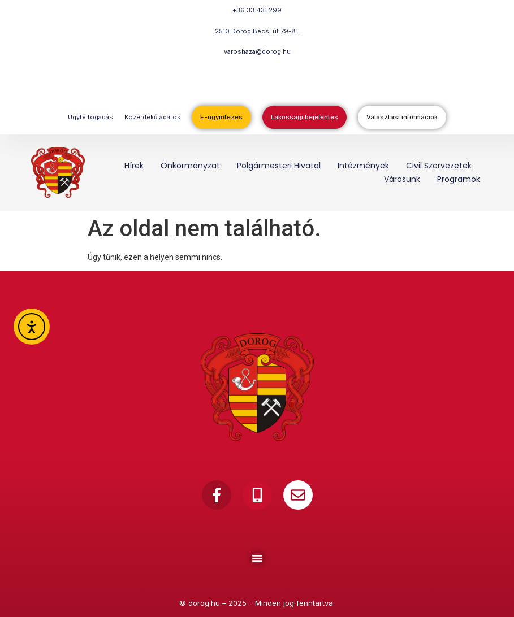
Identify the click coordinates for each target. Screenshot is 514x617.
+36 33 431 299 (257, 10)
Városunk (402, 179)
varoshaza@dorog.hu (257, 51)
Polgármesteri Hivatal (279, 165)
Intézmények (363, 165)
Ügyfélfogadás (90, 117)
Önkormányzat (190, 165)
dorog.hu (204, 602)
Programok (458, 179)
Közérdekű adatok (152, 117)
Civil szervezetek (439, 165)
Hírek (134, 165)
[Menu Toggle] (257, 558)
